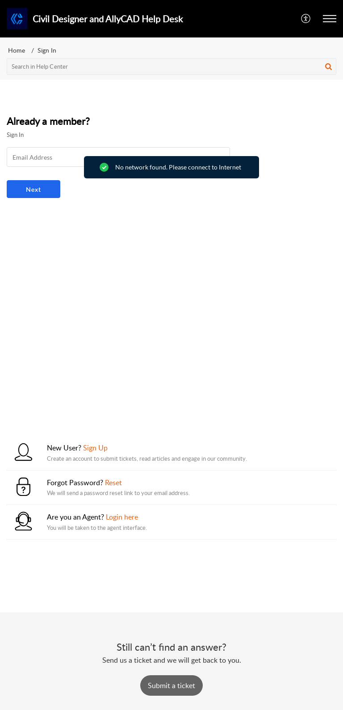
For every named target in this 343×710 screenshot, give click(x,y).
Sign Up (95, 448)
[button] (306, 18)
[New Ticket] (171, 685)
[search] (171, 66)
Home (16, 50)
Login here (122, 517)
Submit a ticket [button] (171, 685)
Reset (113, 482)
